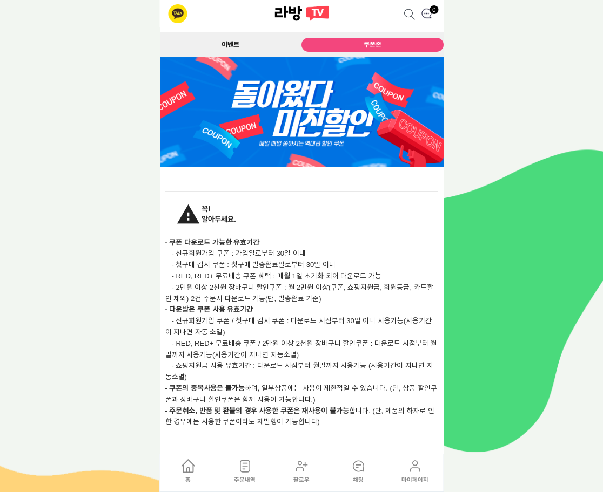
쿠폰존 (372, 44)
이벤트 (230, 44)
